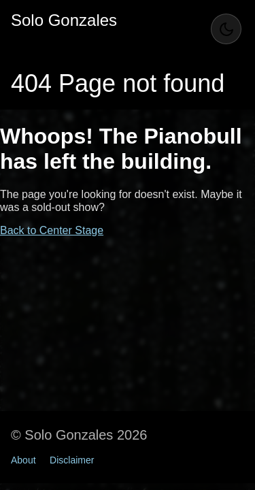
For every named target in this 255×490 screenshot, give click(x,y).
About (23, 460)
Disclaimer (72, 460)
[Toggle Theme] (226, 29)
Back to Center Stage (51, 230)
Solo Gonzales (64, 20)
